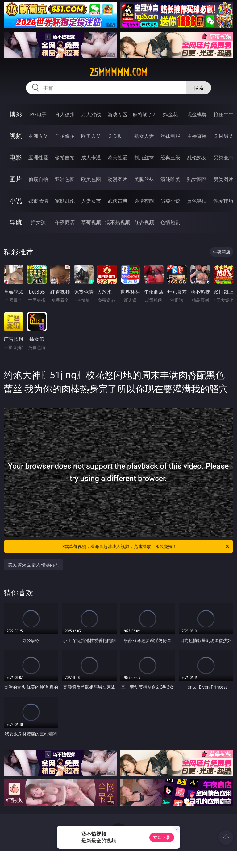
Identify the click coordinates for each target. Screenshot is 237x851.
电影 (16, 157)
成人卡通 (91, 157)
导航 (16, 222)
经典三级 (170, 157)
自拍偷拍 (65, 136)
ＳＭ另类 (223, 136)
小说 (16, 200)
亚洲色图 (65, 179)
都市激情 (38, 200)
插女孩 (38, 222)
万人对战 (91, 114)
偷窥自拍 (38, 179)
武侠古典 (117, 200)
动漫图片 (117, 179)
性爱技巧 (223, 200)
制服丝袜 (144, 157)
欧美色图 (91, 179)
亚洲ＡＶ (38, 136)
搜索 (199, 87)
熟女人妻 (144, 136)
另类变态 (223, 157)
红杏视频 (144, 222)
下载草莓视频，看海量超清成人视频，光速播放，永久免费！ (145, 546)
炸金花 (170, 114)
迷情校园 (144, 200)
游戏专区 (117, 114)
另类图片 (223, 179)
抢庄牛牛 (223, 114)
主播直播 (197, 136)
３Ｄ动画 (117, 136)
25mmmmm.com (118, 72)
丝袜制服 (170, 136)
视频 (16, 136)
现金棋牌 (197, 114)
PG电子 (38, 114)
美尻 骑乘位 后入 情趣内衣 (33, 565)
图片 (16, 179)
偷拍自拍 (65, 157)
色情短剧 (170, 222)
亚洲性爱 (38, 157)
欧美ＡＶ (91, 136)
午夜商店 (65, 222)
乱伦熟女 (197, 157)
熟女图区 (197, 179)
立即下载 (161, 837)
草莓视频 (91, 222)
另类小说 (170, 200)
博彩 (16, 114)
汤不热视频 (117, 222)
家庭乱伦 (65, 200)
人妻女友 (91, 200)
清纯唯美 (170, 179)
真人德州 (65, 114)
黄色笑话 (197, 200)
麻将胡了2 (144, 114)
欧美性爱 (117, 157)
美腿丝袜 (144, 179)
